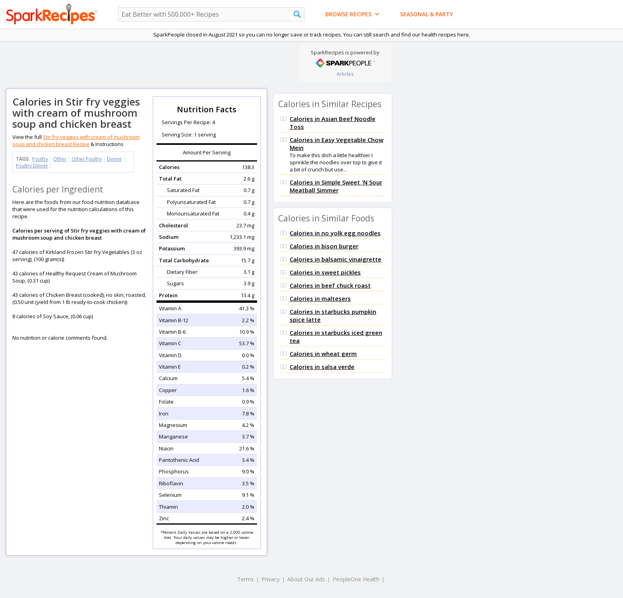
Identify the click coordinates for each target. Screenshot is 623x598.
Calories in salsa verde (322, 367)
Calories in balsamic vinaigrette (335, 259)
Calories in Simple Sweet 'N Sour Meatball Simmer (336, 186)
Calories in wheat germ (323, 354)
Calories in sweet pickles (325, 272)
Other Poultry (87, 159)
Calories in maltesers (320, 298)
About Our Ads (306, 579)
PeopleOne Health (356, 579)
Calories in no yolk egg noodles (335, 233)
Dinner (114, 159)
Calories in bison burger (324, 246)
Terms (245, 579)
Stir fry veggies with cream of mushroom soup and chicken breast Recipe (76, 140)
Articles (345, 73)
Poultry (40, 159)
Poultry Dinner (32, 165)
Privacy (270, 579)
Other (59, 159)
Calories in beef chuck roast (330, 285)
